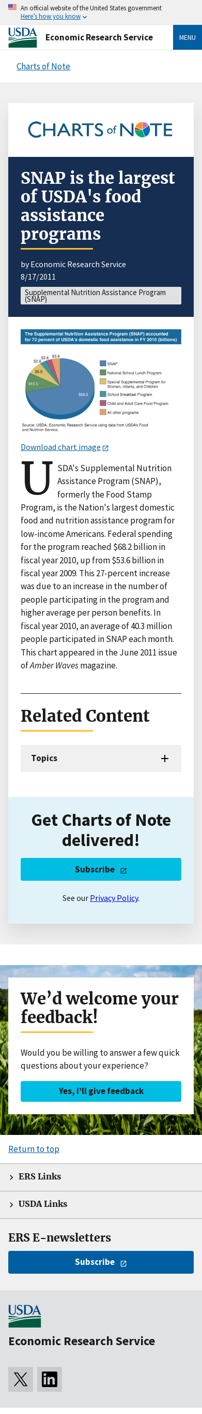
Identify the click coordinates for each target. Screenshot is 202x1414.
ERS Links (40, 1177)
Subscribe (95, 869)
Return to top (33, 1149)
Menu (187, 37)
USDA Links (43, 1204)
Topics (44, 758)
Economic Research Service (99, 37)
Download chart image (61, 447)
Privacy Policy (114, 898)
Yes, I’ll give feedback (101, 1091)
